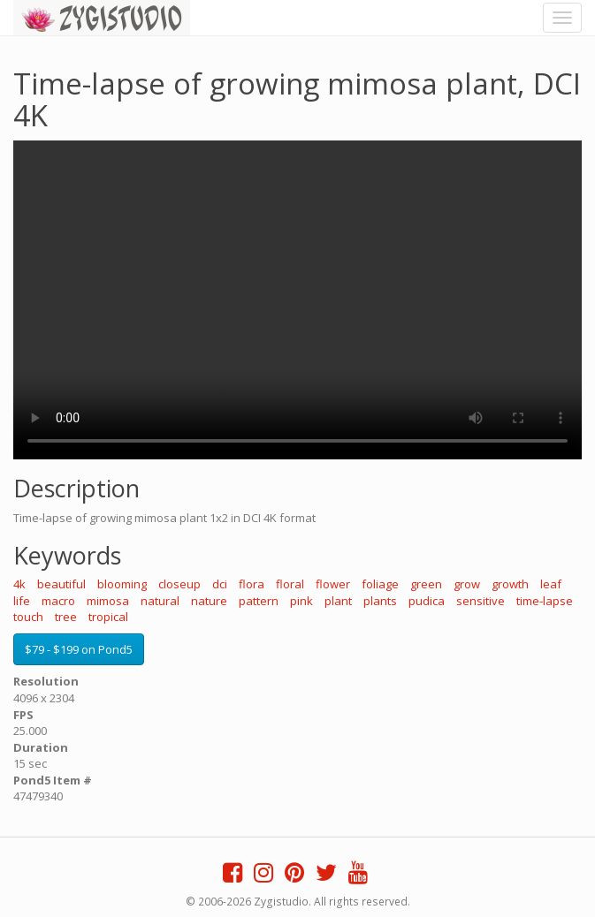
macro (58, 601)
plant (338, 601)
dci (219, 584)
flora (251, 584)
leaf (550, 584)
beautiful (61, 584)
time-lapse (544, 601)
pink (301, 601)
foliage (380, 584)
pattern (258, 601)
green (426, 584)
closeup (179, 584)
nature (209, 601)
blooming (122, 584)
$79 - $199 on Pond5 (79, 649)
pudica (426, 601)
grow (467, 584)
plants (380, 601)
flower (333, 584)
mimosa (108, 601)
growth (510, 584)
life (21, 601)
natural (160, 601)
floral (290, 584)
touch (28, 617)
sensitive (480, 601)
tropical (108, 617)
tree (66, 617)
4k (19, 584)
